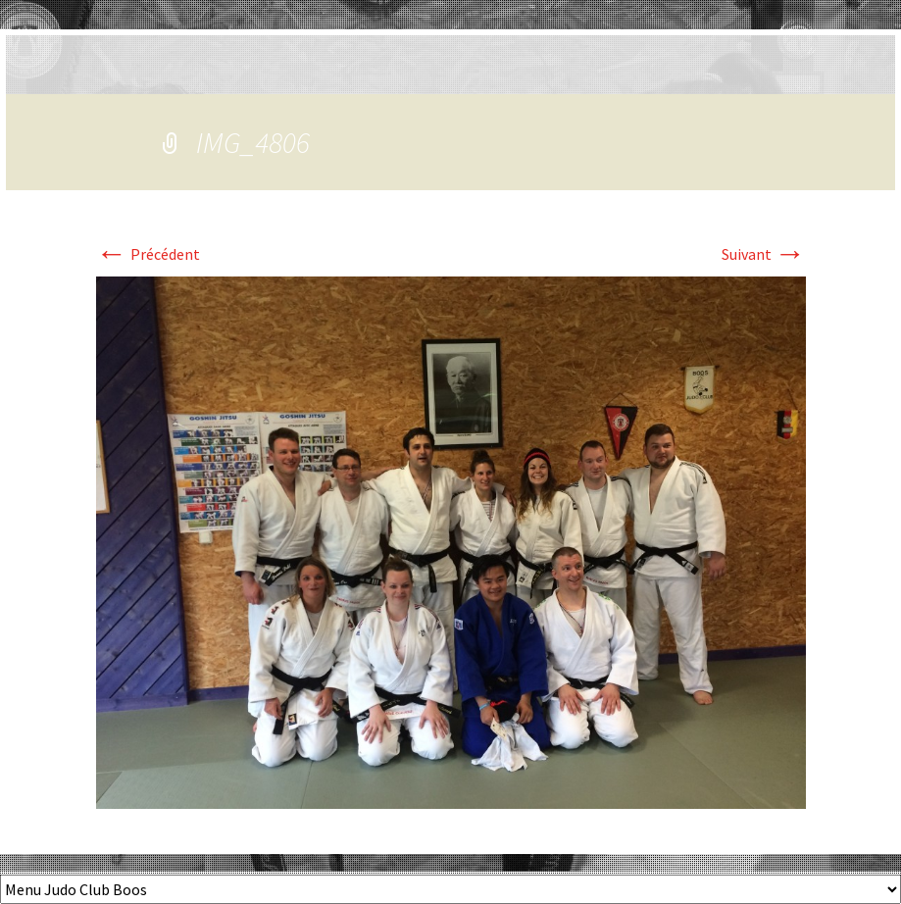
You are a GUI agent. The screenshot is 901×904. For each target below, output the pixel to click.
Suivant (764, 254)
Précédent (148, 254)
